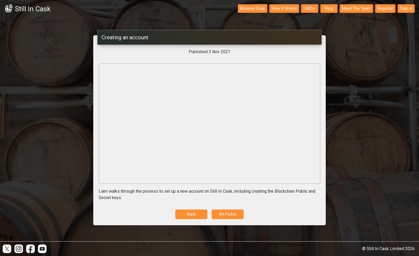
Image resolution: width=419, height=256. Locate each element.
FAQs (310, 8)
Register (385, 8)
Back (191, 214)
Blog (329, 8)
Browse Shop (252, 8)
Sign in (406, 8)
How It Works (284, 8)
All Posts (227, 214)
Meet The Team (356, 8)
